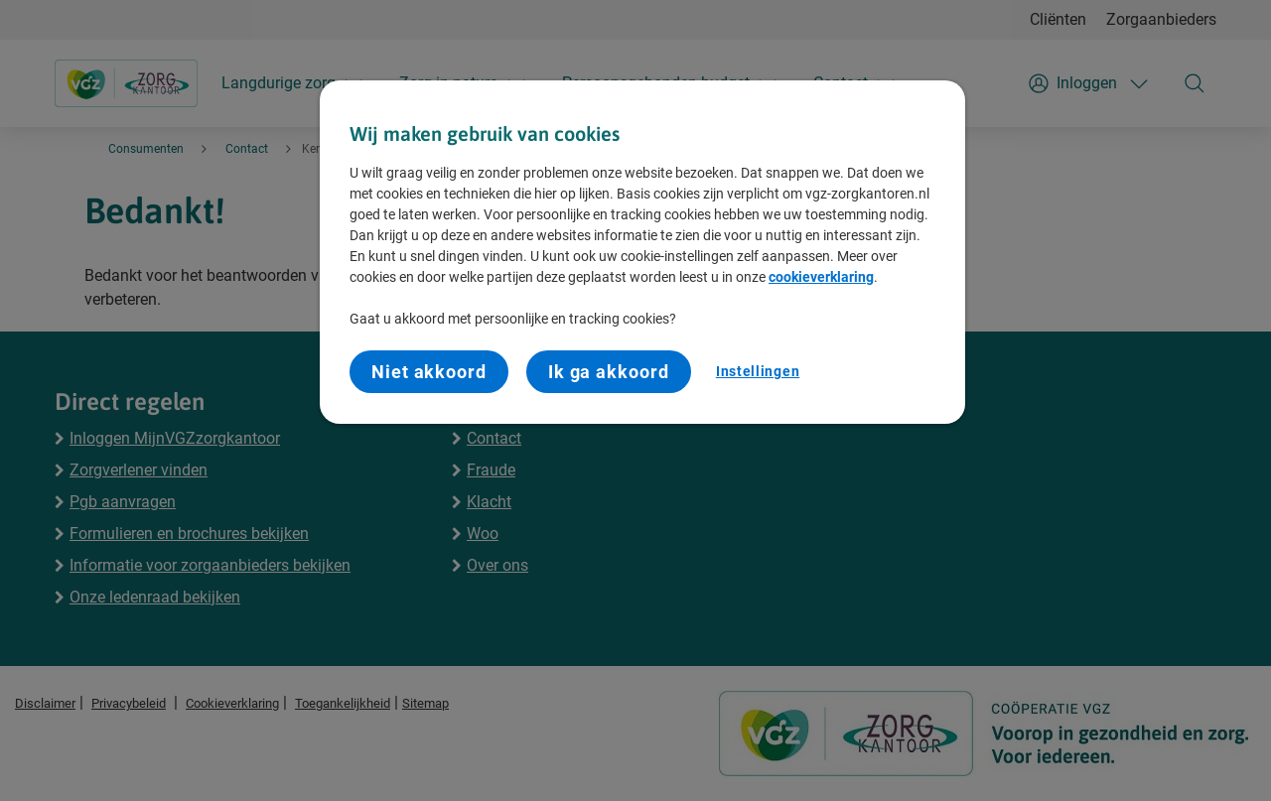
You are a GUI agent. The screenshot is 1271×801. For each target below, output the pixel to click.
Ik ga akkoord (608, 371)
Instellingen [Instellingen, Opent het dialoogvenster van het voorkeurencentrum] (757, 371)
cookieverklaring (821, 277)
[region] (642, 252)
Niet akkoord (429, 371)
